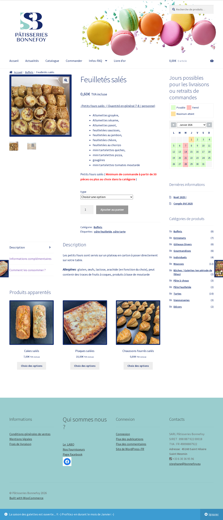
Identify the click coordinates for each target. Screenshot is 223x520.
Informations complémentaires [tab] (30, 259)
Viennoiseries (181, 300)
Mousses (178, 264)
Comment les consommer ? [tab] (27, 270)
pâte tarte (119, 231)
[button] (66, 80)
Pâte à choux (181, 280)
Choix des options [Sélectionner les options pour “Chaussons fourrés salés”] (138, 366)
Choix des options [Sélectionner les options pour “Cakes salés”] (31, 366)
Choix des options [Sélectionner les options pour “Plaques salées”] (85, 366)
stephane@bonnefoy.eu (185, 464)
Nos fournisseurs (74, 449)
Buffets (29, 72)
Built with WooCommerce (26, 498)
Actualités (32, 61)
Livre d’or (120, 61)
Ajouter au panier (112, 209)
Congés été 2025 (183, 203)
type (83, 192)
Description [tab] (17, 247)
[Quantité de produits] (86, 209)
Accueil (14, 61)
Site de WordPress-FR (130, 449)
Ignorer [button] (214, 514)
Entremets (179, 238)
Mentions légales (20, 439)
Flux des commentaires (131, 444)
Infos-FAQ (95, 61)
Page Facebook (72, 459)
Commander (74, 61)
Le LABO (68, 444)
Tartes (177, 293)
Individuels (180, 257)
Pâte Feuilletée (182, 287)
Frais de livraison (20, 444)
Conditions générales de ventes (29, 434)
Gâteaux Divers (182, 244)
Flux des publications (129, 439)
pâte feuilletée (103, 231)
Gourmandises (182, 251)
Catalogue (52, 61)
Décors (177, 306)
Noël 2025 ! (179, 197)
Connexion (123, 434)
